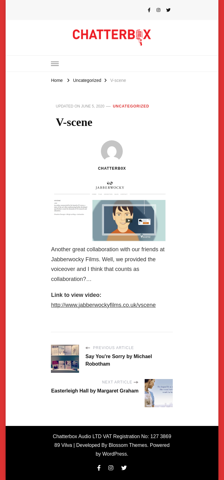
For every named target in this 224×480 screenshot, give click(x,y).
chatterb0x (112, 155)
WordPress (114, 454)
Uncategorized (131, 106)
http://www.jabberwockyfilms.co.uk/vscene (103, 305)
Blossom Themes (128, 445)
